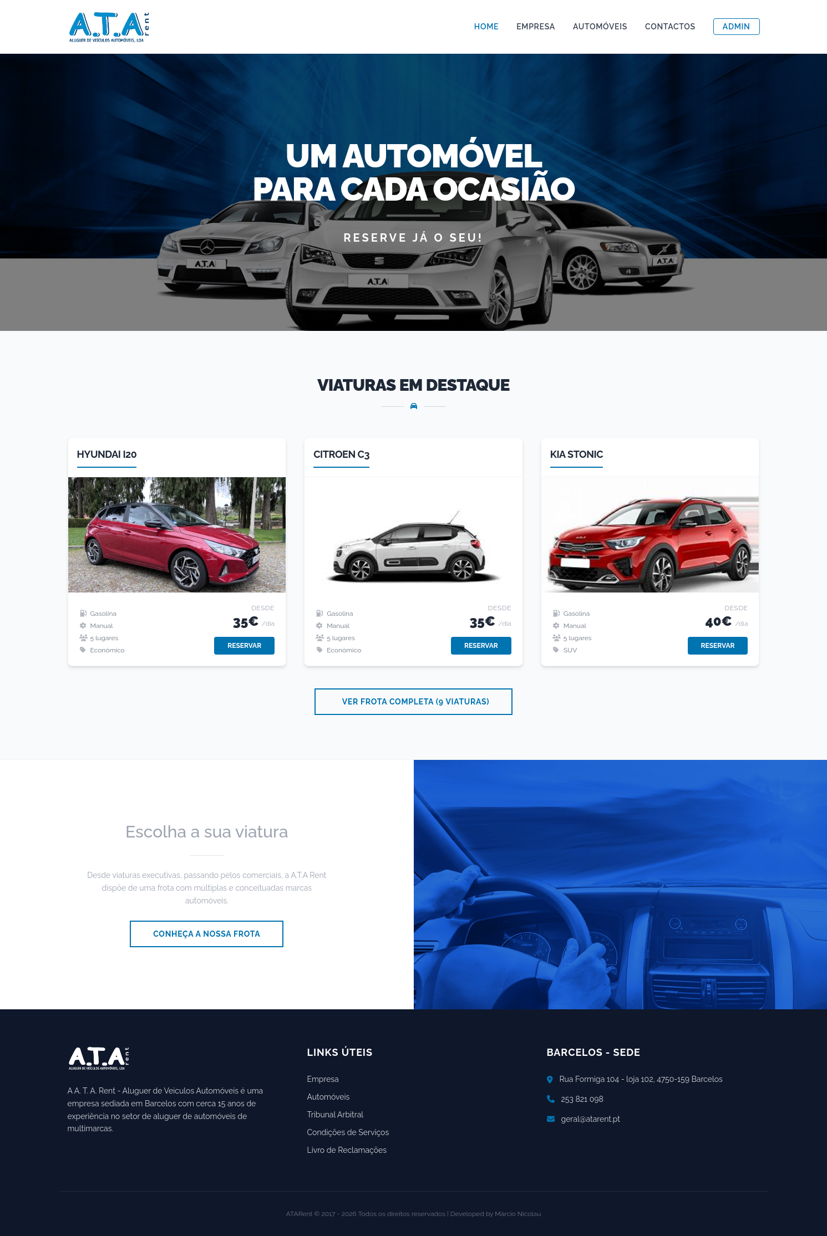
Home (486, 26)
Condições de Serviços (348, 1132)
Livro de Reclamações (347, 1150)
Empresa (535, 26)
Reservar (244, 646)
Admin (736, 26)
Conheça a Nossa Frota (206, 933)
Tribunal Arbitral (335, 1114)
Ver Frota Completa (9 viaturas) (416, 701)
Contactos (670, 26)
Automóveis (600, 26)
